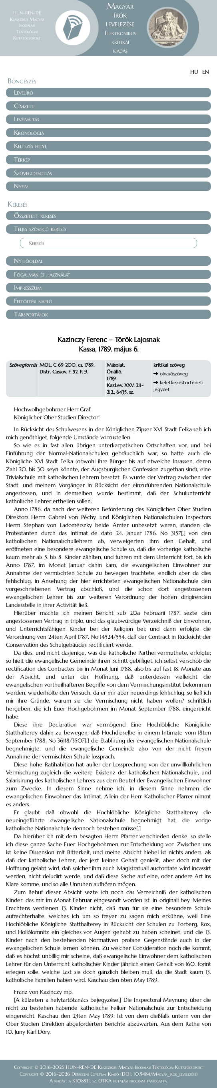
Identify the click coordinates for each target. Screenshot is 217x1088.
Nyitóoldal (28, 261)
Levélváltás (26, 119)
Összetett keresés (35, 215)
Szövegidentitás (33, 173)
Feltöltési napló (33, 301)
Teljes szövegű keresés (40, 229)
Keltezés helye (30, 146)
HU (194, 71)
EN (205, 71)
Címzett (24, 106)
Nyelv (21, 186)
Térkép (22, 159)
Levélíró (23, 92)
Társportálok (31, 314)
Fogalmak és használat (42, 274)
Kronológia (29, 132)
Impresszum (28, 287)
